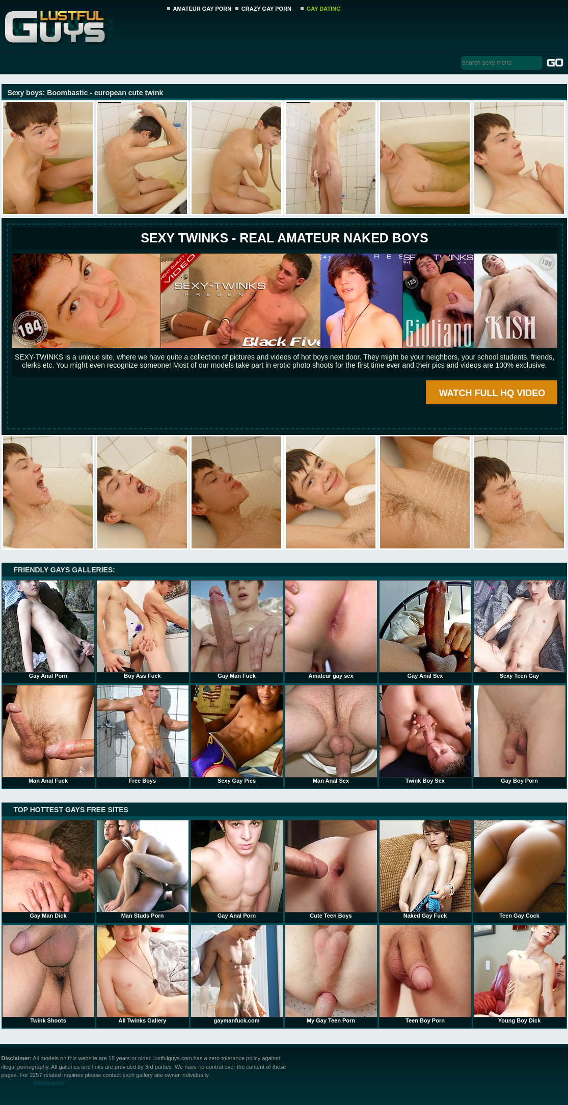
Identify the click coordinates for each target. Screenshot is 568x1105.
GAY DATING (324, 9)
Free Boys (142, 734)
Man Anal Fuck (48, 734)
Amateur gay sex (331, 629)
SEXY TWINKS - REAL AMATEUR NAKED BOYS (284, 238)
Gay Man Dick (48, 869)
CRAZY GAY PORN (266, 9)
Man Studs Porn (142, 869)
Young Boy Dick (519, 974)
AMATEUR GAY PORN (202, 9)
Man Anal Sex (331, 734)
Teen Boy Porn (425, 974)
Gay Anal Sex (425, 629)
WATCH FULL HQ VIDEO (492, 393)
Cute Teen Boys (331, 869)
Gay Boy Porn (519, 734)
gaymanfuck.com (237, 974)
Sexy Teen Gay (519, 629)
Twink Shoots (48, 974)
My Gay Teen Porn (331, 974)
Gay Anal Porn (48, 629)
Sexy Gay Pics (237, 734)
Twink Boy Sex (425, 734)
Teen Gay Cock (519, 869)
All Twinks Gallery (142, 974)
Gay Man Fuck (237, 629)
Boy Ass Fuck (142, 629)
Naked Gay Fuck (425, 869)
